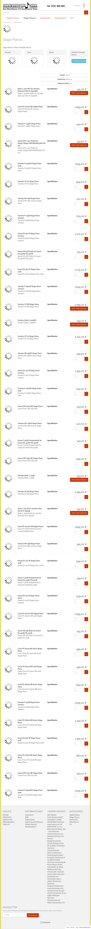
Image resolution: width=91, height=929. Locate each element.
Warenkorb (7, 817)
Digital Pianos (13, 18)
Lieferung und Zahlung (34, 822)
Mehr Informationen (79, 93)
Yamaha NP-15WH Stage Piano (30, 423)
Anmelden (77, 6)
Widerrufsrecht (31, 824)
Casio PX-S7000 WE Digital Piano (30, 614)
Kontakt (6, 815)
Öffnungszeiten (8, 822)
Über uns (6, 824)
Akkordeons (61, 18)
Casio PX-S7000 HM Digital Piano (30, 526)
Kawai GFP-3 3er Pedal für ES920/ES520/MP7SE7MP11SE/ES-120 (32, 143)
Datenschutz (30, 820)
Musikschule (7, 820)
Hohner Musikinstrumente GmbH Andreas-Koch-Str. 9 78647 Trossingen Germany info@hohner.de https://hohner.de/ (56, 846)
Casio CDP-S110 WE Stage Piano (30, 406)
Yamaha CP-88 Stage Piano (28, 304)
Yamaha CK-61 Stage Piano (28, 181)
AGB (26, 817)
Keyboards (45, 18)
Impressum (29, 815)
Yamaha (8, 52)
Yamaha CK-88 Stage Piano (28, 491)
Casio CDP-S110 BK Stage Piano (30, 773)
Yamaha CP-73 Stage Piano (28, 336)
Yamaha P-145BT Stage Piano (29, 124)
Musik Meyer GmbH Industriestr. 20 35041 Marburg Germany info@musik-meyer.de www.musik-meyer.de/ (56, 869)
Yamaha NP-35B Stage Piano (29, 544)
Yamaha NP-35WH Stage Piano (30, 353)
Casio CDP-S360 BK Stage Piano (30, 458)
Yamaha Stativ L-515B (26, 475)
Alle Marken (51, 815)
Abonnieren (32, 915)
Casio (29, 52)
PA (72, 18)
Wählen (64, 79)
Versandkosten (85, 927)
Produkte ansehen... (79, 61)
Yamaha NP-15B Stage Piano (29, 198)
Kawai (51, 52)
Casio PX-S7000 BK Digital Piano (30, 107)
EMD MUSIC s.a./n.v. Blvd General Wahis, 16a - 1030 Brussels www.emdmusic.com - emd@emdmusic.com (56, 831)
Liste (65, 75)
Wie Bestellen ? (31, 827)
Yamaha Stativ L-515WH (27, 320)
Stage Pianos (30, 18)
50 (65, 83)
